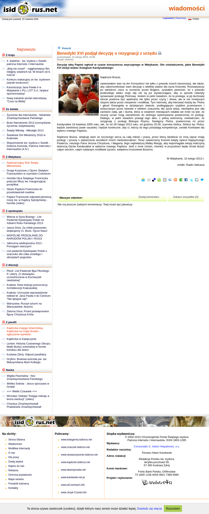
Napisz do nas (16, 466)
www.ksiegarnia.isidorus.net (76, 439)
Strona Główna (16, 439)
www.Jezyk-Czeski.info (74, 492)
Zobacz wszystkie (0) (185, 196)
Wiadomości (15, 444)
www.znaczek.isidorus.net (75, 447)
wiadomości (187, 8)
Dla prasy (13, 457)
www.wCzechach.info (73, 484)
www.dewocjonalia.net (73, 469)
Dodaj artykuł (15, 461)
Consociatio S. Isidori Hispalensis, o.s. (157, 446)
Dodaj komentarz (149, 196)
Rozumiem (173, 508)
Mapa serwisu (16, 479)
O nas (11, 452)
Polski (196, 19)
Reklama (13, 470)
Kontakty (13, 488)
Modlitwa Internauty (19, 448)
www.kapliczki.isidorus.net (75, 462)
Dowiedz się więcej (149, 508)
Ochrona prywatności (20, 474)
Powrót (64, 48)
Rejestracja (181, 18)
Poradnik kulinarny (18, 483)
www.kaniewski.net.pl (73, 477)
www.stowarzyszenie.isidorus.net (79, 454)
